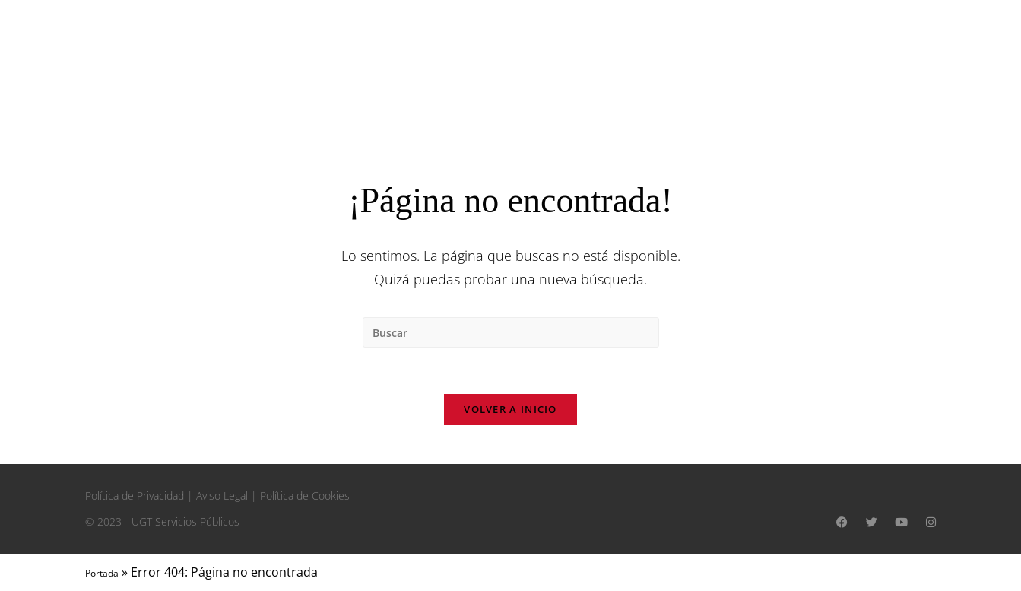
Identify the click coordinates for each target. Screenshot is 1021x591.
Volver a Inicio (510, 409)
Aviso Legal (222, 495)
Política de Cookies (305, 495)
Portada (102, 573)
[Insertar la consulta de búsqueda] (511, 332)
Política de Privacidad (134, 495)
